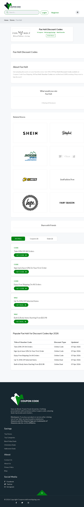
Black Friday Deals (10, 441)
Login (44, 13)
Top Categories (9, 437)
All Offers (18, 239)
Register (55, 13)
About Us (7, 463)
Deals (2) (50, 239)
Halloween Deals (10, 449)
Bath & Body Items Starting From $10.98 (30, 318)
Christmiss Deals (10, 445)
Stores (12, 20)
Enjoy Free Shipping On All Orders (27, 284)
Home (6, 20)
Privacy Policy (9, 467)
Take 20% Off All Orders (24, 251)
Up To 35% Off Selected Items (26, 301)
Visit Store (50, 35)
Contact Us (8, 460)
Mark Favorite (61, 32)
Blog (5, 471)
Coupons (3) (34, 239)
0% (45, 32)
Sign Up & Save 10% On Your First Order (30, 268)
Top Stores (8, 434)
